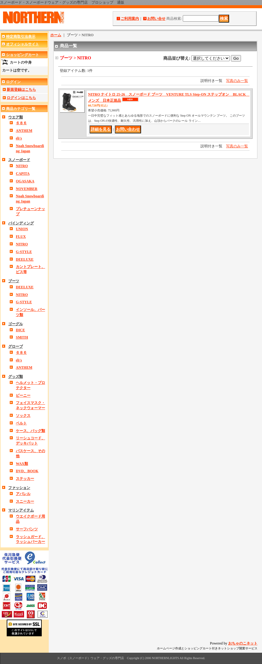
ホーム (55, 35)
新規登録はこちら (21, 89)
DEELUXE (25, 259)
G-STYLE (24, 252)
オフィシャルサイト (22, 44)
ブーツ (13, 281)
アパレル (23, 494)
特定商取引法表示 (20, 36)
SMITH (22, 337)
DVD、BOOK (27, 471)
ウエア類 (15, 117)
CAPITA (23, 173)
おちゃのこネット (242, 643)
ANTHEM (24, 130)
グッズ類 (15, 376)
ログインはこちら (21, 98)
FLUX (21, 236)
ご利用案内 (130, 18)
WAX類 (22, 464)
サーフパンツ (27, 529)
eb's (19, 138)
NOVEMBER (26, 189)
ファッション (19, 488)
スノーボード (19, 160)
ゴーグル (15, 324)
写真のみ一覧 (237, 81)
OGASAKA (25, 181)
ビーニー (23, 395)
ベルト (21, 423)
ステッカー (25, 478)
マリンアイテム (21, 510)
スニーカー (25, 501)
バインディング (21, 223)
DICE (20, 330)
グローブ (15, 346)
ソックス (23, 415)
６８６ (21, 123)
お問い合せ (156, 18)
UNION (22, 229)
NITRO (22, 166)
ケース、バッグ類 (30, 431)
